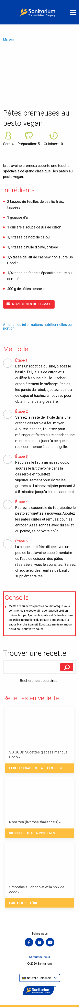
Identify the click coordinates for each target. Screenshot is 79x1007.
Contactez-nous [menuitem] (39, 956)
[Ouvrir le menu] (73, 12)
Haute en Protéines (39, 833)
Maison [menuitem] (8, 39)
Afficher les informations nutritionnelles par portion (38, 326)
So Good (15, 833)
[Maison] (39, 12)
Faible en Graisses (23, 768)
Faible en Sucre (51, 768)
